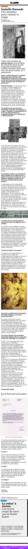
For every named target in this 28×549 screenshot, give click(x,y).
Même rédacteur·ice (9, 497)
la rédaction (14, 546)
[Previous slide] (1, 521)
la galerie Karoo (11, 62)
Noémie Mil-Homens (15, 533)
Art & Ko (5, 6)
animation (9, 526)
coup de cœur (18, 529)
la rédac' (10, 529)
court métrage (18, 526)
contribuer (23, 546)
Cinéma (4, 500)
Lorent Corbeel (6, 20)
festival (3, 529)
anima (3, 526)
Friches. (11, 337)
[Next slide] (26, 521)
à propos (5, 546)
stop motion (5, 531)
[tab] (7, 537)
